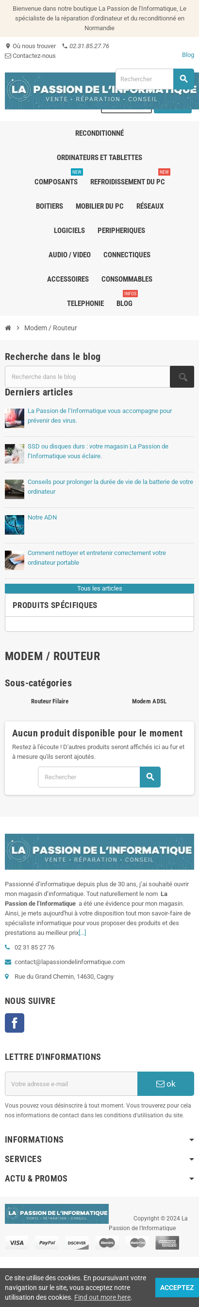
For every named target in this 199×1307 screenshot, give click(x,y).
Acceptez (177, 1287)
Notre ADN (42, 517)
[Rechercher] (155, 79)
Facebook (14, 1023)
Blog (188, 54)
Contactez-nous (30, 55)
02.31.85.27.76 (85, 46)
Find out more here (102, 1297)
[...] (82, 932)
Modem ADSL (149, 701)
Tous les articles (99, 588)
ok (166, 1084)
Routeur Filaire (49, 701)
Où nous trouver (30, 46)
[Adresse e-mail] (71, 1084)
